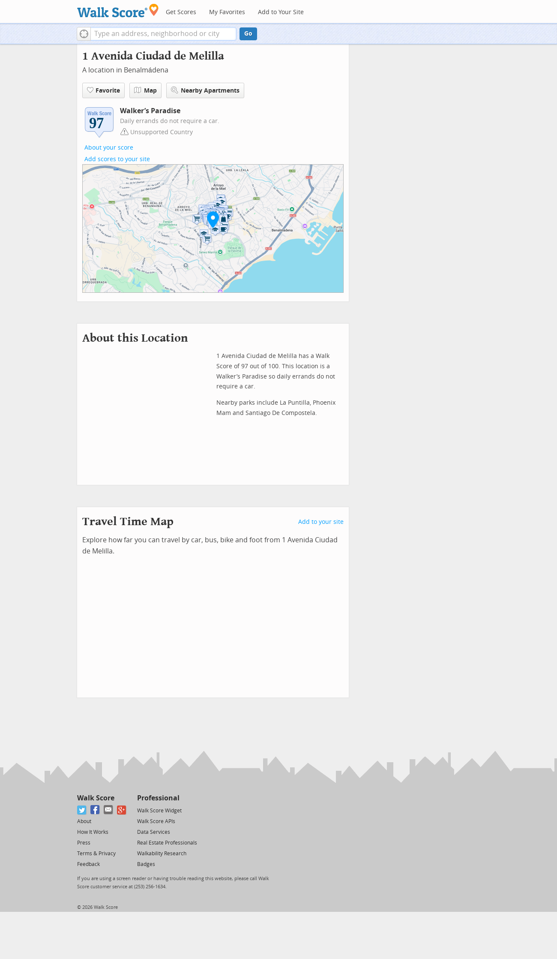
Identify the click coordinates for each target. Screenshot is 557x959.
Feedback (88, 864)
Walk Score (95, 798)
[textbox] (163, 34)
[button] (84, 34)
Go (248, 33)
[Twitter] (82, 810)
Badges (146, 864)
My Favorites (227, 12)
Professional (158, 798)
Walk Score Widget (159, 811)
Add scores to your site (117, 159)
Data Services (153, 832)
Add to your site (321, 522)
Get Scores (181, 12)
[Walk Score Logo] (118, 10)
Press (83, 843)
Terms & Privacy (96, 854)
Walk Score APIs (156, 821)
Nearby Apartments (205, 90)
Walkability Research (161, 854)
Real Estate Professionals (167, 843)
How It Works (92, 832)
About (84, 821)
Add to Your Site (281, 12)
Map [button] (145, 90)
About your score (108, 147)
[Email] (109, 810)
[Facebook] (95, 810)
